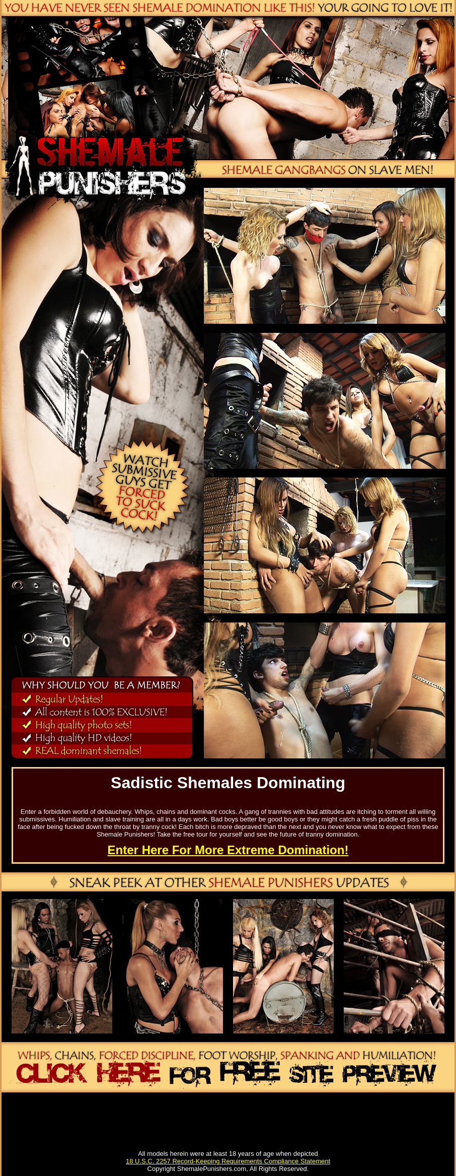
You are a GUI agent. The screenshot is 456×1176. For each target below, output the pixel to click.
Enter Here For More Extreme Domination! (228, 850)
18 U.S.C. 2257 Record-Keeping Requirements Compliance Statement (228, 1161)
